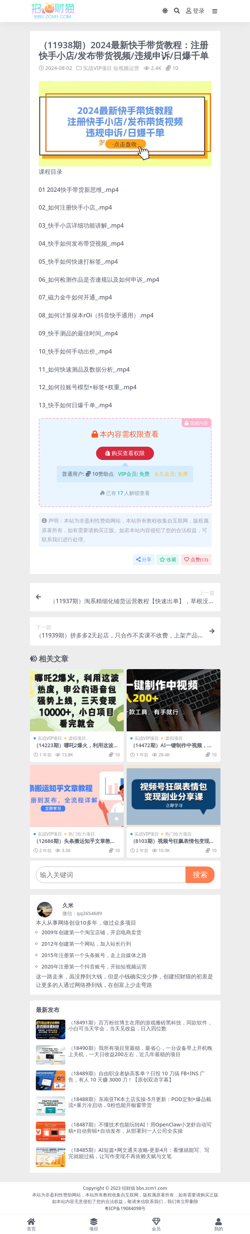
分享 (143, 559)
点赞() (196, 559)
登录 (195, 11)
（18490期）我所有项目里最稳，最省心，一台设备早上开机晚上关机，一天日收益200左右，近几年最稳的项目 (140, 1050)
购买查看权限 (125, 453)
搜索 (200, 874)
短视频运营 (126, 67)
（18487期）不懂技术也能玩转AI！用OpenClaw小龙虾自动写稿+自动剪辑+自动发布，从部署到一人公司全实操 (140, 1127)
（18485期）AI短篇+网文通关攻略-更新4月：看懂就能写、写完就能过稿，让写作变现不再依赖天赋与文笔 (139, 1152)
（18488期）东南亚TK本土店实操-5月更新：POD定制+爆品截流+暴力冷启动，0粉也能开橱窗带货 (139, 1101)
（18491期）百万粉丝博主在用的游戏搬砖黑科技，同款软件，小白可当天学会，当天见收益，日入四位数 (140, 1025)
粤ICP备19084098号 (125, 1208)
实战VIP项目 (97, 67)
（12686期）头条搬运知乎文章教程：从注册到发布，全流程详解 (72, 843)
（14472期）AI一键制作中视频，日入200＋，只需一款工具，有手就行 (171, 748)
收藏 (168, 559)
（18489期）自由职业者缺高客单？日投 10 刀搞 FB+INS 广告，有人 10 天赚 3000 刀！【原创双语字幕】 (136, 1076)
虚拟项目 (77, 738)
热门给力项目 (81, 833)
